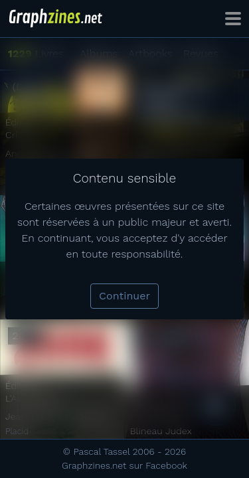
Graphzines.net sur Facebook (124, 465)
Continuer (124, 295)
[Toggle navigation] (233, 18)
